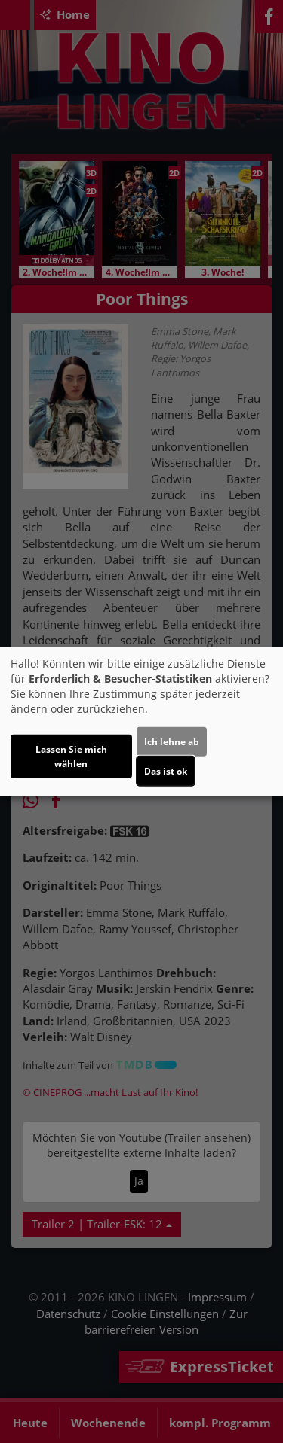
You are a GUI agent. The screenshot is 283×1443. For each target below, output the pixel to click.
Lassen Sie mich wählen (71, 756)
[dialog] (141, 721)
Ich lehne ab (171, 741)
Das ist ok (165, 771)
